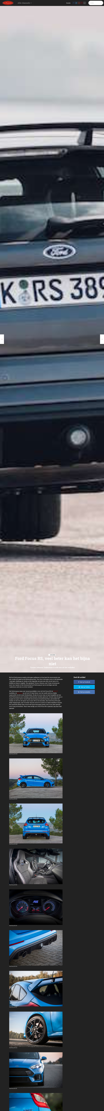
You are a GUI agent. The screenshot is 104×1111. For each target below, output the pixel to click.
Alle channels (24, 3)
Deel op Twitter (85, 687)
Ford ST (55, 691)
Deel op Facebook (85, 682)
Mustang (20, 693)
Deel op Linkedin (85, 692)
